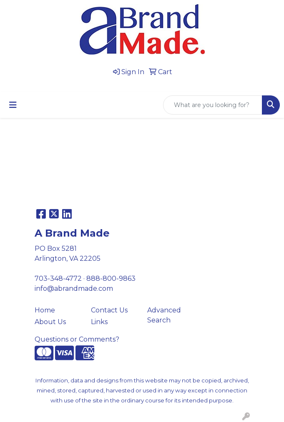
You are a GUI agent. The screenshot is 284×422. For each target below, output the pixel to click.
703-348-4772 (58, 278)
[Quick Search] (212, 105)
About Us (50, 322)
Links (99, 322)
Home (45, 310)
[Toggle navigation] (13, 105)
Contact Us (109, 310)
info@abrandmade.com (74, 288)
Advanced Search (164, 315)
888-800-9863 (111, 278)
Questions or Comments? (77, 339)
